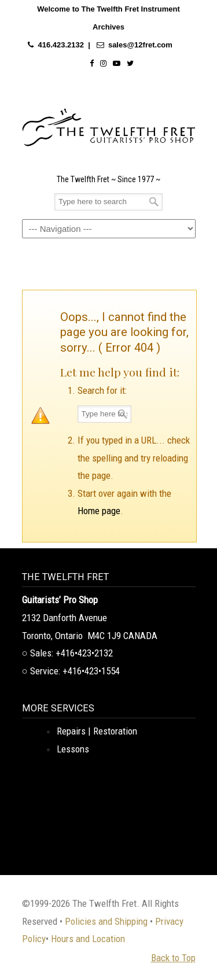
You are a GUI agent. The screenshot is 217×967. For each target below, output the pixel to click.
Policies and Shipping (106, 921)
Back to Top (173, 958)
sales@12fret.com (140, 44)
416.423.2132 (61, 44)
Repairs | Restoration (97, 731)
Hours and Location (88, 938)
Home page (99, 510)
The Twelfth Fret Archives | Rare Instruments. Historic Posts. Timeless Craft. (109, 124)
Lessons (73, 749)
